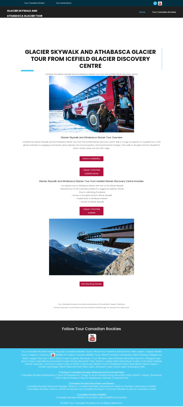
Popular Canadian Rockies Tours (77, 352)
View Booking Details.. (91, 284)
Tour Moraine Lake (117, 359)
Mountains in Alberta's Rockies (117, 386)
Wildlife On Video (72, 355)
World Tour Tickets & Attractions (116, 352)
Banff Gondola (121, 355)
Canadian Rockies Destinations (42, 375)
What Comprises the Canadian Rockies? (81, 389)
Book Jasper (37, 367)
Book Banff (155, 364)
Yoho (63, 378)
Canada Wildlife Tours (98, 355)
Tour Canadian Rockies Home (40, 352)
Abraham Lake (112, 367)
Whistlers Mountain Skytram (144, 359)
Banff (143, 375)
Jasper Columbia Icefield (91, 211)
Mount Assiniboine (97, 378)
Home (142, 12)
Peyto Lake (129, 367)
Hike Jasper (142, 352)
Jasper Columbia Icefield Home (91, 172)
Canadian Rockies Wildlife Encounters (77, 398)
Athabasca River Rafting (146, 355)
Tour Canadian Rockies (32, 3)
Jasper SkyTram (52, 359)
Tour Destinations (62, 3)
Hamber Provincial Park (122, 378)
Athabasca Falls (138, 364)
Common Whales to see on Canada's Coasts (132, 389)
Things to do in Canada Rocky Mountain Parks (112, 375)
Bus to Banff (91, 364)
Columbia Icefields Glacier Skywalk (40, 364)
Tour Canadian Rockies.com (85, 403)
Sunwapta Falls (146, 367)
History (53, 389)
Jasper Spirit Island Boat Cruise (141, 361)
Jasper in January (49, 355)
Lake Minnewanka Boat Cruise (70, 361)
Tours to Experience (73, 375)
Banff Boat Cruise (73, 359)
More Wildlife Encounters (113, 398)
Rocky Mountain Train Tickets (105, 361)
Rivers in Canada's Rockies (83, 386)
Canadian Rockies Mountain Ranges (46, 386)
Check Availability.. (91, 158)
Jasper (152, 375)
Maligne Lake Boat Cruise (37, 361)
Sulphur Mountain (95, 359)
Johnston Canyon (72, 364)
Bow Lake (97, 367)
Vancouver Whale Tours (113, 364)
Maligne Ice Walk (31, 359)
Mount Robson (76, 378)
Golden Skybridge (56, 367)
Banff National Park (79, 367)
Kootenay (53, 378)
